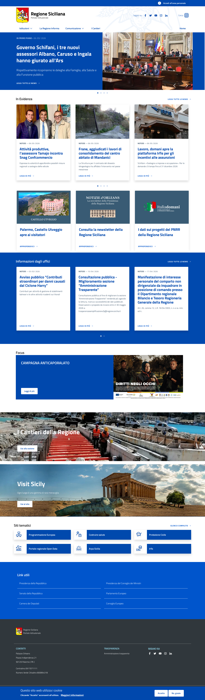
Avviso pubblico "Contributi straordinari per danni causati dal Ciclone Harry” (42, 281)
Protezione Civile (157, 535)
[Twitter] (146, 15)
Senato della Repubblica (30, 593)
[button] (186, 15)
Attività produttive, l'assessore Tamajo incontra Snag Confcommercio (41, 153)
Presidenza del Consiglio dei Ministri (123, 583)
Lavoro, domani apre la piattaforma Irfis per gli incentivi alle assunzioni (156, 153)
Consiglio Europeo (114, 603)
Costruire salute (97, 535)
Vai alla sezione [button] (27, 448)
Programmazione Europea (42, 535)
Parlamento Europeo (116, 593)
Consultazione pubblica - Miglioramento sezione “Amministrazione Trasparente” (98, 283)
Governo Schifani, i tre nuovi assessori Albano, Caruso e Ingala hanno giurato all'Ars (53, 53)
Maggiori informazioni (72, 695)
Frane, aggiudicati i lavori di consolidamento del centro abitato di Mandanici (100, 153)
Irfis (151, 548)
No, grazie (176, 693)
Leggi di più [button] (29, 391)
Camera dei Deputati (29, 603)
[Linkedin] (162, 15)
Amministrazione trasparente (116, 653)
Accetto (161, 693)
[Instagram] (157, 15)
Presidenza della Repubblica (32, 583)
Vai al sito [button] (24, 504)
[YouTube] (152, 15)
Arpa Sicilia (94, 548)
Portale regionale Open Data (43, 548)
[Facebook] (141, 15)
